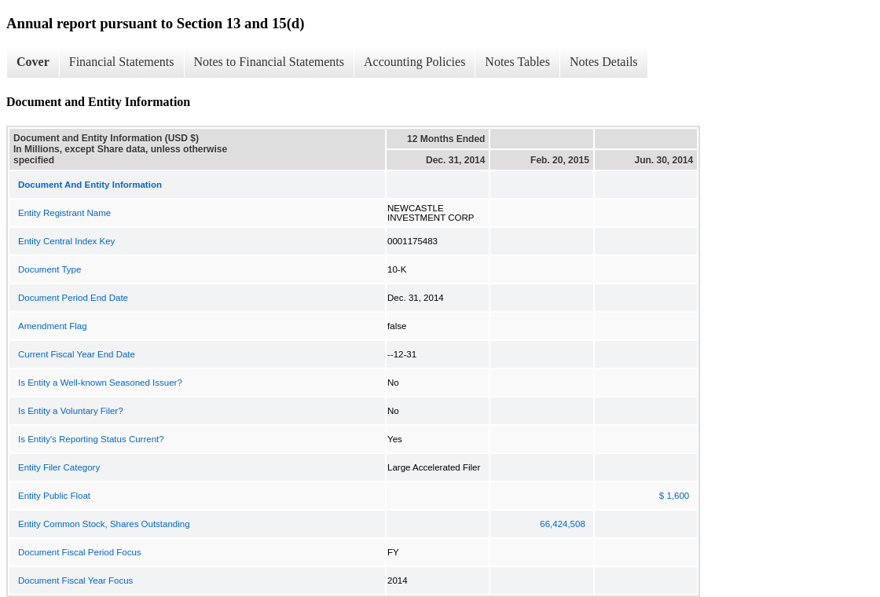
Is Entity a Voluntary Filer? (70, 411)
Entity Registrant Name (64, 213)
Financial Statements (121, 61)
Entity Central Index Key (66, 241)
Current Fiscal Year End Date (76, 354)
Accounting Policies (414, 61)
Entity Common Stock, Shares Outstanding (104, 524)
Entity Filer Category (59, 467)
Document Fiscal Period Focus (79, 552)
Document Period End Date (73, 297)
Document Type (49, 269)
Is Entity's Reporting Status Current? (91, 439)
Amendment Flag (52, 326)
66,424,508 (562, 524)
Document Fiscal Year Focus (75, 580)
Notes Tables (517, 61)
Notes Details (604, 61)
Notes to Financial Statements (269, 61)
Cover (33, 61)
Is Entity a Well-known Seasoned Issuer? (100, 382)
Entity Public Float (54, 495)
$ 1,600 (674, 495)
